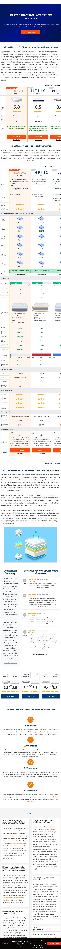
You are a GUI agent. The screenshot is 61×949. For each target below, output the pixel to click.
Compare (10, 696)
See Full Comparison (30, 32)
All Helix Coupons (41, 274)
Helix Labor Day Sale (41, 271)
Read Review (16, 140)
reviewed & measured (17, 843)
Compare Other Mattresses (52, 85)
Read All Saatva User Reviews (40, 654)
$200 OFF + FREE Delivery (20, 271)
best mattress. (51, 829)
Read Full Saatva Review (10, 663)
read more (25, 445)
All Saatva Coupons (20, 274)
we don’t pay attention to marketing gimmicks (14, 897)
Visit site (16, 137)
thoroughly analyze (36, 732)
